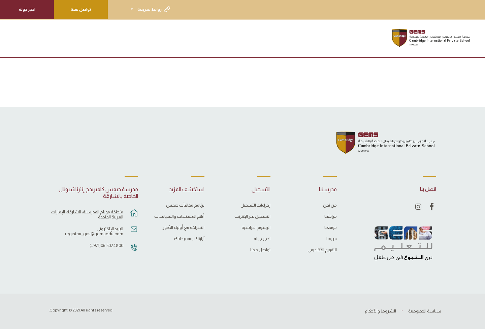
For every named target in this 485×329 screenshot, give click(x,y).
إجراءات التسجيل (255, 205)
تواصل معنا (81, 9)
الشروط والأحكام (380, 310)
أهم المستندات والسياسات (179, 216)
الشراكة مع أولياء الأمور (183, 227)
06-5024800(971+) (106, 245)
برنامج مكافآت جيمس (185, 205)
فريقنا (331, 238)
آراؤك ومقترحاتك (189, 238)
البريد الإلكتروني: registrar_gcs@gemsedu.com (94, 231)
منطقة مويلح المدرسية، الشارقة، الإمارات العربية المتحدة (87, 214)
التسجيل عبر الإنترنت (252, 216)
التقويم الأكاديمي (322, 249)
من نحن (330, 205)
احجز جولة (27, 9)
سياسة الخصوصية (424, 310)
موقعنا (330, 227)
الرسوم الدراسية (255, 227)
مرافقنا (330, 216)
